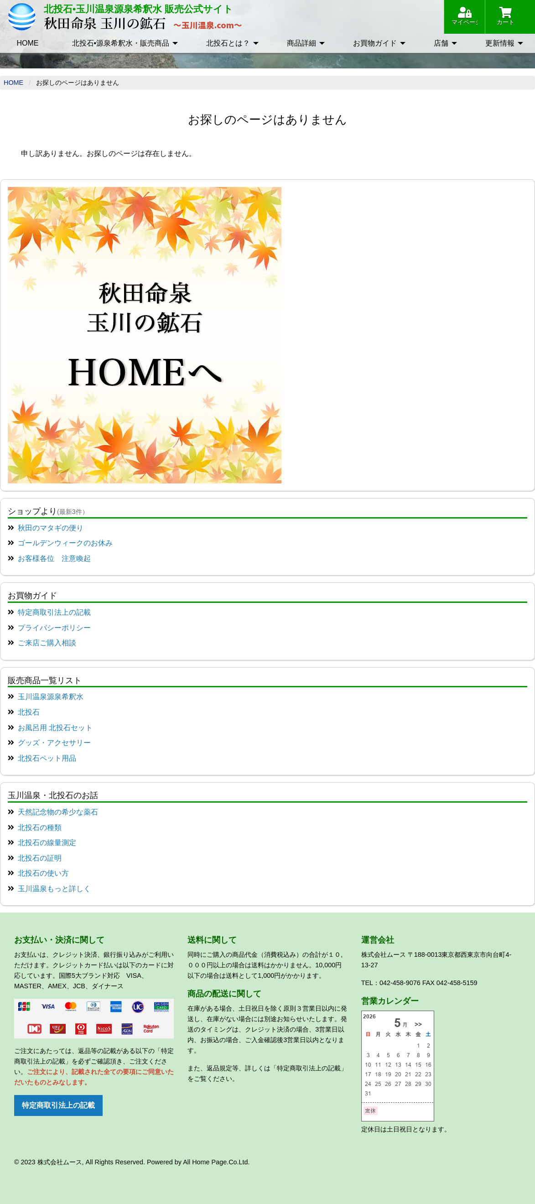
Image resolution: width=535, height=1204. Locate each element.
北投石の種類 (40, 827)
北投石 (29, 712)
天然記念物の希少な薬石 (58, 812)
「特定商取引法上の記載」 (308, 1068)
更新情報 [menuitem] (499, 43)
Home (13, 82)
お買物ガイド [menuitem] (375, 43)
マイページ (465, 16)
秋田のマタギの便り (50, 528)
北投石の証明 (40, 858)
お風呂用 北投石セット (55, 728)
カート (506, 16)
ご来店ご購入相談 (47, 643)
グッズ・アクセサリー (54, 743)
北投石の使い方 (43, 873)
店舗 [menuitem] (441, 43)
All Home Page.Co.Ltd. (216, 1162)
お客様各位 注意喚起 (54, 558)
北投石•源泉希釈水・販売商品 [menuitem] (121, 43)
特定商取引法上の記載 (54, 612)
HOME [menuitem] (28, 43)
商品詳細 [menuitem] (301, 43)
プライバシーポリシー (54, 628)
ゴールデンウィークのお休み (65, 543)
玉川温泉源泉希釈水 (50, 697)
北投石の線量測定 (47, 842)
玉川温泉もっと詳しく (54, 889)
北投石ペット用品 (47, 758)
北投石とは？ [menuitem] (228, 43)
